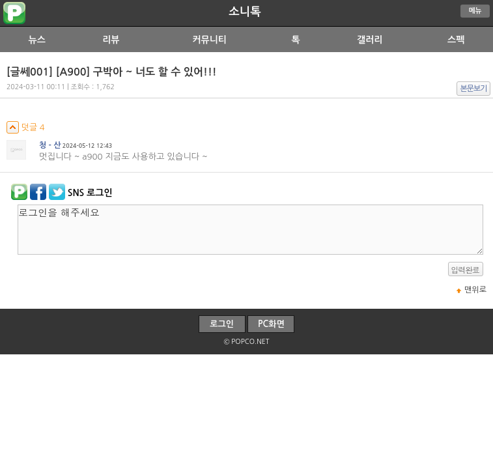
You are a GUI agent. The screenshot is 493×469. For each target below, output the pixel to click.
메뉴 (475, 10)
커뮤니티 (209, 39)
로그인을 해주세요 (250, 230)
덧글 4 (26, 127)
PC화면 (271, 324)
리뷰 (110, 39)
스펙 (455, 39)
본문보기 (473, 88)
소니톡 (245, 12)
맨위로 (475, 290)
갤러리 (369, 39)
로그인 (222, 324)
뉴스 (37, 39)
